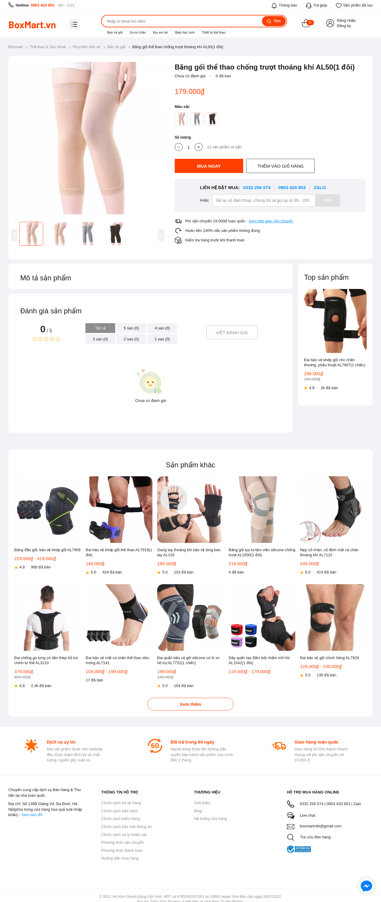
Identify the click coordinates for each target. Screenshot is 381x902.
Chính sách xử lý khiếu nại (123, 834)
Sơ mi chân (137, 32)
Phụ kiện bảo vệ (86, 47)
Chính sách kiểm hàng (120, 818)
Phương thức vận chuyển (122, 842)
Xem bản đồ (31, 815)
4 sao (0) (162, 328)
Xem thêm (190, 704)
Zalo (319, 187)
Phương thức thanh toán (122, 850)
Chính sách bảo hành (119, 811)
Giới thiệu (202, 803)
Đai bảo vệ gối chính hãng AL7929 (329, 658)
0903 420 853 (42, 5)
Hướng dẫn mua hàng (119, 858)
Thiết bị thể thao (213, 32)
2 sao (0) (131, 339)
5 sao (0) (131, 328)
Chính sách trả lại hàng (121, 803)
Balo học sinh (185, 32)
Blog (198, 811)
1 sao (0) (162, 339)
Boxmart (15, 47)
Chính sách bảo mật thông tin (126, 826)
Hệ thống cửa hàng (210, 818)
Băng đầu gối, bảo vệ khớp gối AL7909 (47, 550)
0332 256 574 (257, 187)
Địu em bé (160, 32)
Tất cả (100, 328)
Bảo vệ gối (115, 32)
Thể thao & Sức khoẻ (48, 47)
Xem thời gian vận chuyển (271, 221)
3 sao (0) (100, 339)
